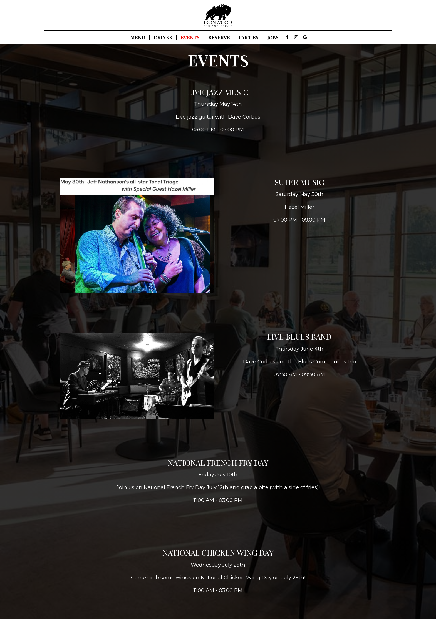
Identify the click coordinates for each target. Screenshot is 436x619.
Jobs (273, 37)
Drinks (163, 37)
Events (190, 37)
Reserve (219, 37)
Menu (137, 37)
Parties (249, 37)
